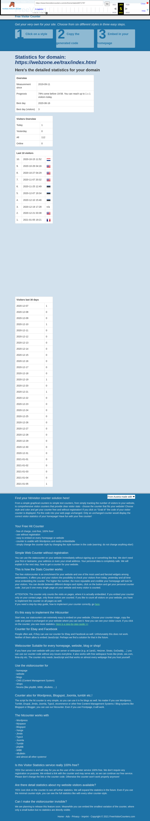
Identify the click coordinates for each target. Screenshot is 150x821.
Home (61, 816)
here (97, 604)
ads (93, 773)
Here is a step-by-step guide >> (72, 624)
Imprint (85, 816)
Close (143, 4)
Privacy (75, 816)
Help (144, 11)
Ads (68, 816)
